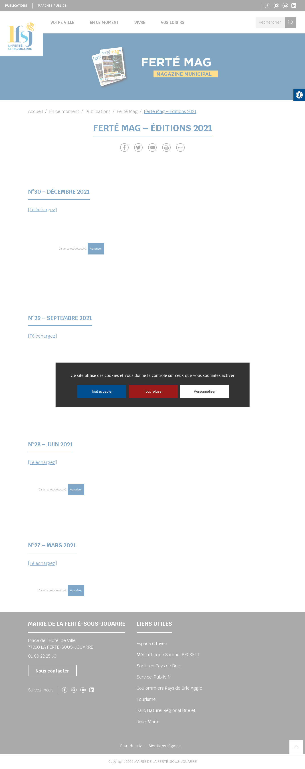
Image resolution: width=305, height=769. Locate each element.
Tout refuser (153, 391)
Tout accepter (102, 391)
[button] (299, 95)
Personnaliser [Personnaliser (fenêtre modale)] (205, 391)
